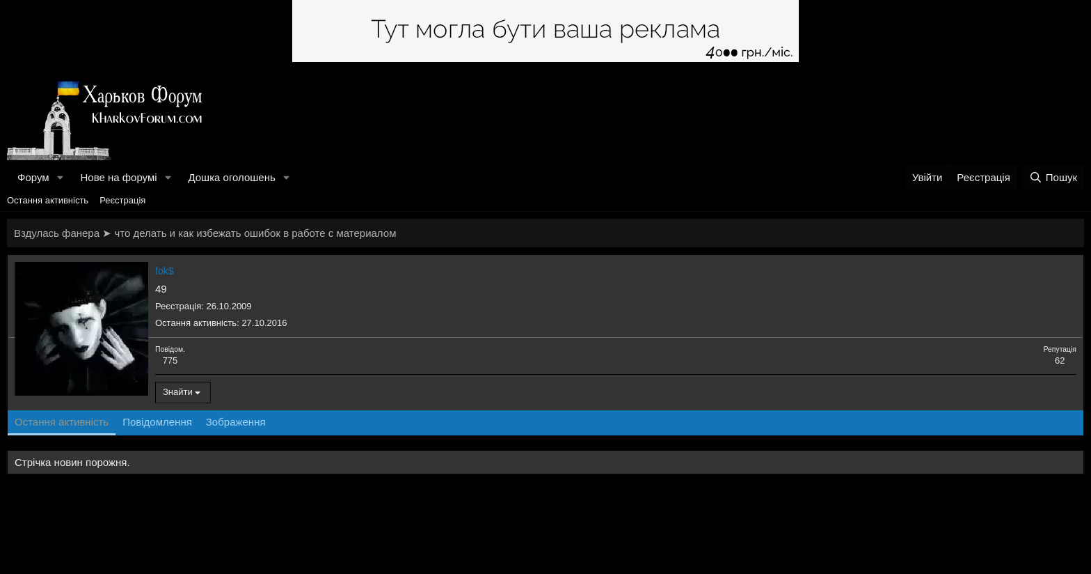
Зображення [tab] (236, 422)
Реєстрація (122, 200)
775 (170, 360)
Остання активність (47, 200)
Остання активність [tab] (62, 422)
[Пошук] (1053, 177)
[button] (60, 177)
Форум (33, 177)
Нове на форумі (118, 177)
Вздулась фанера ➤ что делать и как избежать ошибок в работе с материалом (205, 233)
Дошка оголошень (231, 177)
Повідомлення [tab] (157, 422)
